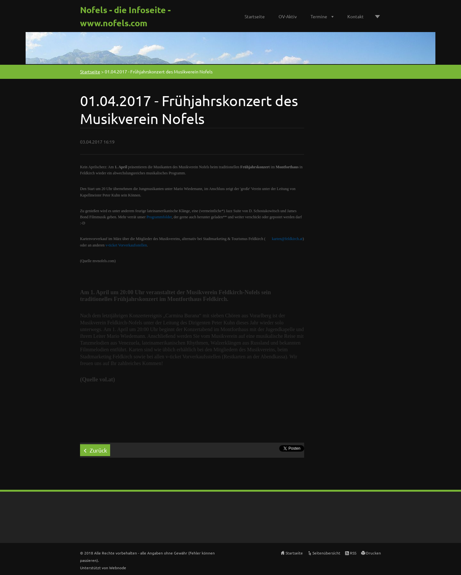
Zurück (98, 450)
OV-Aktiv (288, 16)
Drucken (373, 552)
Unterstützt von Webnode (103, 567)
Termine (319, 16)
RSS (353, 552)
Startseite (255, 16)
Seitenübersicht (326, 552)
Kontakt (355, 16)
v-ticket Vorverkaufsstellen (126, 245)
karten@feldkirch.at (287, 239)
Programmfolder (159, 217)
